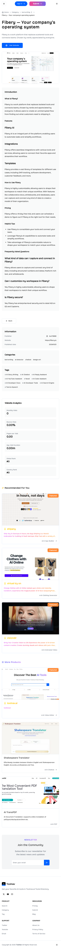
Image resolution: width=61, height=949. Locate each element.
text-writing (26, 12)
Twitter (4, 925)
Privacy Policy (37, 929)
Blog (34, 914)
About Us (35, 925)
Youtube (5, 929)
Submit (35, 910)
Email (4, 934)
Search (4, 906)
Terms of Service (38, 934)
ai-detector (19, 360)
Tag (3, 914)
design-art (37, 360)
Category (5, 910)
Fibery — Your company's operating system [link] (18, 15)
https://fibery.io (50, 340)
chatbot (28, 360)
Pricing (35, 906)
